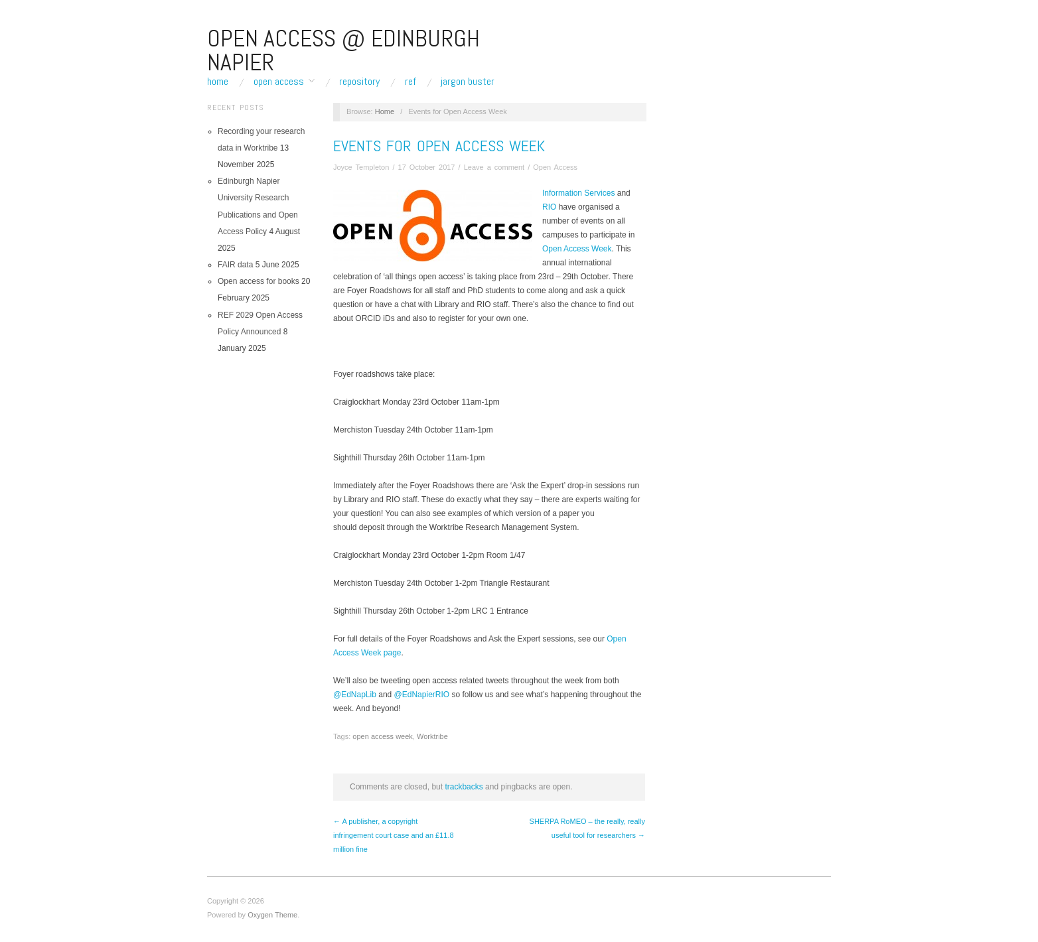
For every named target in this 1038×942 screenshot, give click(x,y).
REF (410, 81)
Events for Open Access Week (439, 145)
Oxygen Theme (272, 915)
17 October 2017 (426, 167)
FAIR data (235, 264)
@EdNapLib (354, 694)
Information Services (578, 193)
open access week (382, 736)
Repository (359, 81)
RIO (550, 207)
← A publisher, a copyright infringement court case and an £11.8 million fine (393, 835)
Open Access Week (577, 248)
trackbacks (463, 786)
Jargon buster (467, 81)
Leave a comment (494, 167)
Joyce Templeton (361, 167)
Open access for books (258, 281)
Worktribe (432, 736)
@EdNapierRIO (422, 694)
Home (217, 81)
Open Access (279, 81)
